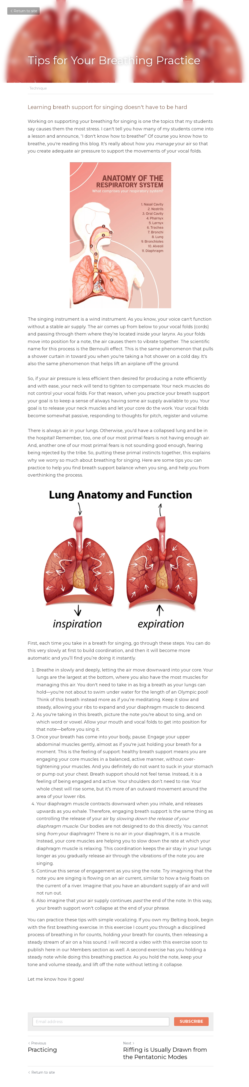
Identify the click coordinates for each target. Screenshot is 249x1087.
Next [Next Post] (133, 1028)
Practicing (42, 1034)
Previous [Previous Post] (37, 1028)
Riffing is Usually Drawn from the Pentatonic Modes (169, 1038)
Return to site (23, 11)
